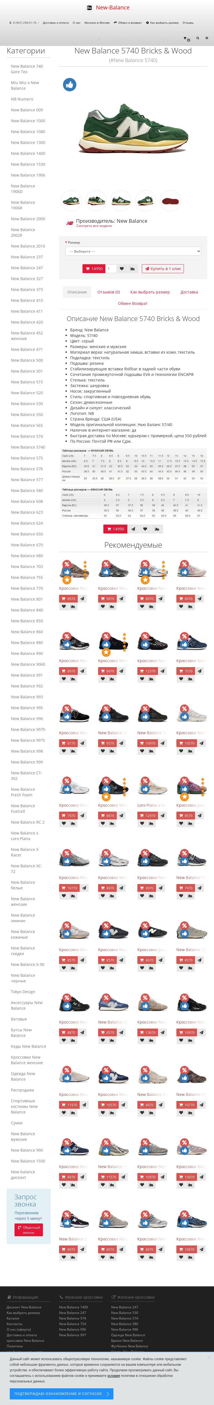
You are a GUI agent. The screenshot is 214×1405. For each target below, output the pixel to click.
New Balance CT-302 (26, 775)
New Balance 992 (27, 686)
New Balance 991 (27, 675)
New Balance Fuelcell (23, 808)
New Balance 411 (27, 311)
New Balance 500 (27, 360)
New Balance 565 (27, 425)
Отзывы (188, 23)
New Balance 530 (27, 403)
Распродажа (22, 1090)
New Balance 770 (27, 588)
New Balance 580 (27, 490)
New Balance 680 (27, 555)
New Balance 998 (27, 751)
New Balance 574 (27, 436)
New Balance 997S (28, 740)
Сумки (17, 1122)
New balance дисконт (23, 1174)
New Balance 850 (27, 620)
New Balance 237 (27, 257)
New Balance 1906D (23, 188)
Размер (74, 242)
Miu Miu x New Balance (25, 85)
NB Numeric (22, 99)
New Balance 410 (27, 300)
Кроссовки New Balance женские (27, 1059)
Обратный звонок (28, 1230)
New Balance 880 (27, 642)
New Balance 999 (27, 762)
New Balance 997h (28, 729)
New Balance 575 (27, 458)
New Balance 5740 (28, 447)
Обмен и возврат (128, 23)
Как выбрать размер (162, 23)
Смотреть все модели (94, 225)
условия (113, 1376)
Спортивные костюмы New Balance (24, 1106)
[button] (186, 38)
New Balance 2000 (28, 218)
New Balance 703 (27, 566)
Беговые (19, 1019)
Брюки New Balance (127, 1340)
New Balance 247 (27, 267)
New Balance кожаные (23, 934)
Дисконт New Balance (24, 1307)
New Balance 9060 (28, 664)
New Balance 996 (27, 718)
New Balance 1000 (28, 120)
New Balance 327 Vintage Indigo (128, 1022)
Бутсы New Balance (21, 1032)
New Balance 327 (27, 278)
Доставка (189, 292)
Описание (77, 292)
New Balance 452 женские (27, 335)
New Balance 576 (27, 468)
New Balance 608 (27, 501)
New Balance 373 (27, 289)
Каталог (13, 1318)
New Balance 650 (27, 534)
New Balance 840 (27, 610)
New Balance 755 (27, 577)
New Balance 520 (27, 392)
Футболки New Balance (129, 1346)
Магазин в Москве (97, 23)
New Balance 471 (27, 349)
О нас (77, 23)
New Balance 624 (27, 523)
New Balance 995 (27, 707)
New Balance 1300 (28, 142)
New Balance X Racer (24, 852)
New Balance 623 (27, 512)
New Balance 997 (72, 1335)
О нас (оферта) (19, 1329)
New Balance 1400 (28, 153)
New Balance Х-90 (27, 964)
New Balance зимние (23, 917)
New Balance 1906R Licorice (124, 1166)
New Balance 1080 (28, 131)
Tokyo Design (23, 991)
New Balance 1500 (28, 1161)
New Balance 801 (27, 599)
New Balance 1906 (28, 175)
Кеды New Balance (28, 1046)
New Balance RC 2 (28, 822)
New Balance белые (23, 885)
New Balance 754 (72, 1323)
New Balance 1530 (28, 164)
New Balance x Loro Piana (24, 835)
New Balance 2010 (28, 246)
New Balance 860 (27, 631)
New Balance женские (23, 901)
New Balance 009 (27, 109)
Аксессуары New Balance (27, 1005)
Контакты (14, 1323)
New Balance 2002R (23, 232)
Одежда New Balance (23, 1076)
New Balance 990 (27, 1150)
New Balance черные (23, 978)
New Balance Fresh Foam (23, 792)
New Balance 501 (27, 371)
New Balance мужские (23, 1136)
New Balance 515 (27, 382)
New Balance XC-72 (26, 868)
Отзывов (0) (109, 292)
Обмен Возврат (133, 303)
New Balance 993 (27, 696)
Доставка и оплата (56, 23)
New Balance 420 (27, 322)
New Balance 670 (27, 544)
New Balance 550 (27, 414)
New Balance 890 (27, 653)
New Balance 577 (27, 479)
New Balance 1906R (23, 205)
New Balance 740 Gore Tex (27, 68)
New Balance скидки (23, 950)
